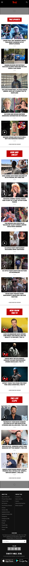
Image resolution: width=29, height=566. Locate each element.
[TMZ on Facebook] (9, 548)
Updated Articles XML (7, 514)
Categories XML (5, 518)
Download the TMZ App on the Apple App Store (7, 561)
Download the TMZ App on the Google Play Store (21, 561)
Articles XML (5, 510)
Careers (17, 501)
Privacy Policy (10, 538)
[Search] (27, 2)
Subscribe (24, 541)
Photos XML (5, 527)
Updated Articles (6, 512)
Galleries (4, 520)
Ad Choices (4, 503)
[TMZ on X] (12, 548)
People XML (5, 525)
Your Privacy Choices (7, 505)
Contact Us (18, 496)
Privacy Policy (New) (7, 499)
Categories (4, 516)
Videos (3, 529)
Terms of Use (5, 501)
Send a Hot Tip (18, 499)
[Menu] (2, 2)
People (3, 523)
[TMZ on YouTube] (15, 548)
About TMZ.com (6, 496)
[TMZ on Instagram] (19, 548)
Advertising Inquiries (20, 503)
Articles (3, 507)
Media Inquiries (19, 505)
